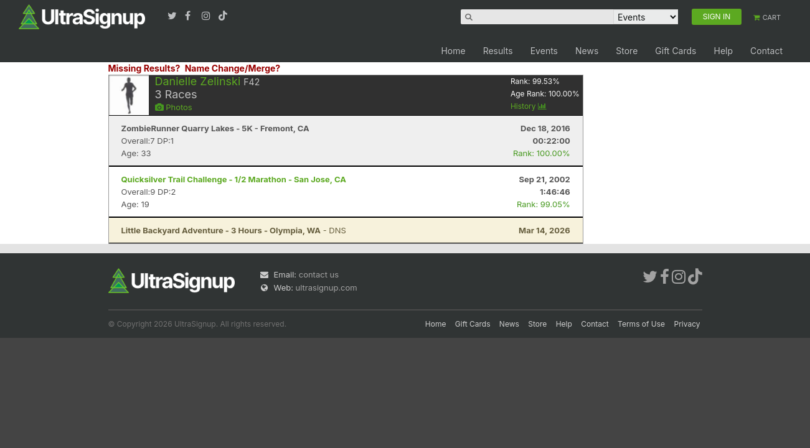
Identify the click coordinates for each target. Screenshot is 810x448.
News (586, 50)
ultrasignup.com (326, 287)
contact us (319, 274)
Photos (173, 107)
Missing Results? (144, 68)
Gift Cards (675, 50)
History (529, 106)
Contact (766, 50)
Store (627, 50)
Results (498, 50)
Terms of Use (641, 324)
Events (544, 50)
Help (723, 50)
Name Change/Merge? (233, 68)
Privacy (687, 324)
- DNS (233, 230)
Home (453, 50)
